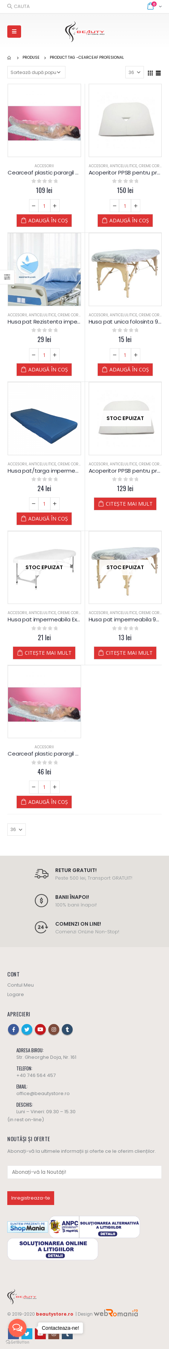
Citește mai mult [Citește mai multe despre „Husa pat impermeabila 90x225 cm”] (129, 652)
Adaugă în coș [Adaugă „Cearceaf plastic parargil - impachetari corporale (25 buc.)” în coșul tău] (48, 220)
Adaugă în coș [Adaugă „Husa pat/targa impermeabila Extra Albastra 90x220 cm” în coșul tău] (48, 518)
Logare (15, 994)
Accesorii (44, 166)
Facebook (13, 1029)
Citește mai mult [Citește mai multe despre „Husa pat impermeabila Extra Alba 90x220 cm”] (48, 652)
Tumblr (67, 1029)
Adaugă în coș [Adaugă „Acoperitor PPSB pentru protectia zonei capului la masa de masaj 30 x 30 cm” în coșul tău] (129, 220)
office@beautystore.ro (43, 1093)
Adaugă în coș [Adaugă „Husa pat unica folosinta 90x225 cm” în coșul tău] (129, 369)
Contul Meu (20, 985)
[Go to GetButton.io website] (17, 1342)
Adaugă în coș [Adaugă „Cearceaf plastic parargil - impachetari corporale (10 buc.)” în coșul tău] (48, 801)
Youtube (40, 1029)
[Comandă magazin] (36, 72)
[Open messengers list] (17, 1328)
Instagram (53, 1029)
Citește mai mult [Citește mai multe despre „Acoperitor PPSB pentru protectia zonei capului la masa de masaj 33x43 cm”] (129, 503)
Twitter (26, 1029)
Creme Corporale (75, 315)
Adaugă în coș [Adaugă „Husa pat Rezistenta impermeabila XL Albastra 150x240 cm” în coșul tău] (48, 369)
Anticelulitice (123, 166)
